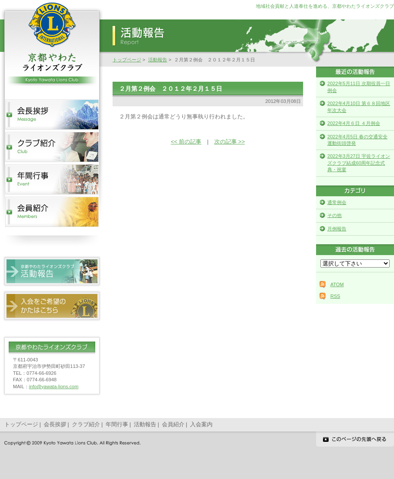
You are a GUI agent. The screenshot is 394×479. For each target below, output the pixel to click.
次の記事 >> (229, 141)
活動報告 (157, 59)
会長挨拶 (55, 424)
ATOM (337, 284)
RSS (335, 296)
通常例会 (336, 202)
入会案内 (201, 424)
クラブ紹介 (86, 424)
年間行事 (117, 424)
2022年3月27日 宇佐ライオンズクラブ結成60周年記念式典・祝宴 (358, 162)
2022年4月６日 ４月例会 (353, 123)
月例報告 (336, 228)
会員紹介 (173, 424)
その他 (334, 215)
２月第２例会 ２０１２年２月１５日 (170, 88)
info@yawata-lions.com (53, 386)
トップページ (127, 59)
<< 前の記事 (186, 141)
